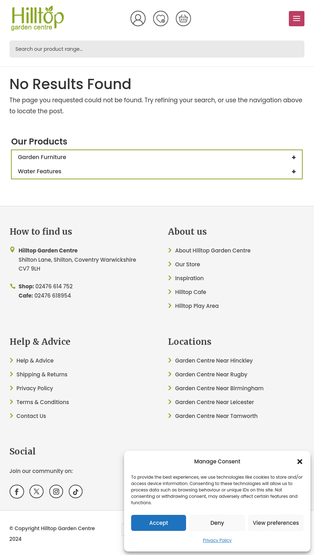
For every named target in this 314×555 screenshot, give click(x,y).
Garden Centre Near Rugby (211, 374)
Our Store (187, 264)
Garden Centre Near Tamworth (216, 416)
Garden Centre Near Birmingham (219, 388)
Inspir (182, 278)
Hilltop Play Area (197, 306)
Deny (217, 523)
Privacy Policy (217, 540)
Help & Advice (35, 360)
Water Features (160, 171)
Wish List (160, 18)
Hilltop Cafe (190, 292)
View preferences (276, 523)
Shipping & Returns (42, 374)
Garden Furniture (160, 157)
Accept (158, 523)
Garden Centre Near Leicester (214, 402)
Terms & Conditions (43, 402)
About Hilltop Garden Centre (213, 250)
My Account (138, 18)
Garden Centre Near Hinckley (214, 360)
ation (197, 278)
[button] (299, 461)
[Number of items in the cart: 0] (183, 18)
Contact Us (31, 416)
